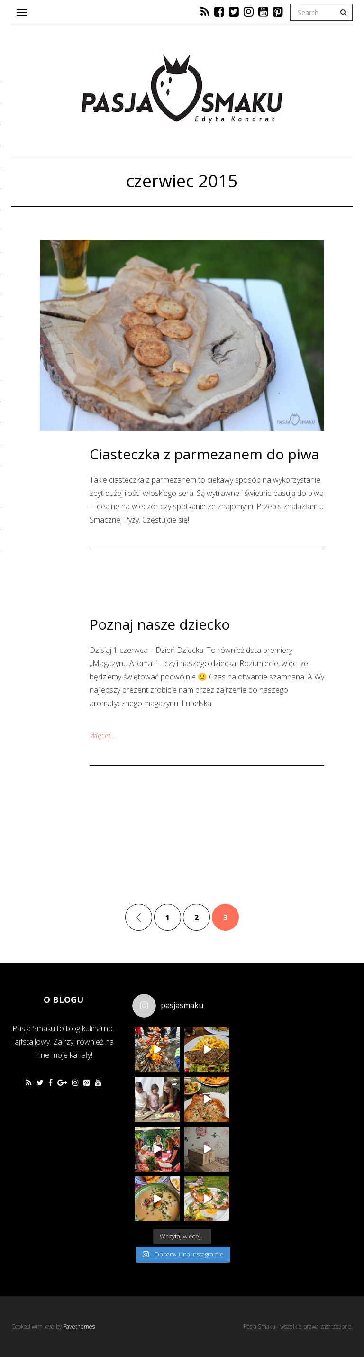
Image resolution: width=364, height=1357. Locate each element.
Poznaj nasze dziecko (160, 624)
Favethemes (79, 1326)
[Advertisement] (306, 1038)
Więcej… (103, 735)
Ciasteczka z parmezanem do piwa (204, 454)
